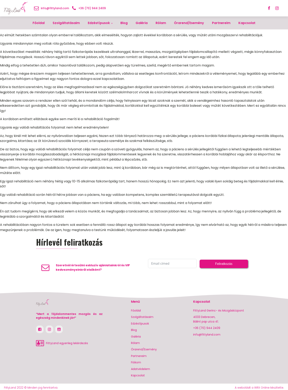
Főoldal (39, 23)
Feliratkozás (223, 263)
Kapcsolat (246, 23)
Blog (124, 23)
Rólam (161, 23)
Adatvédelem (140, 369)
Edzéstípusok (99, 23)
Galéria (142, 23)
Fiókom (136, 362)
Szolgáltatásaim (66, 23)
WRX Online (262, 388)
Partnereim (221, 23)
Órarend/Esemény (189, 23)
